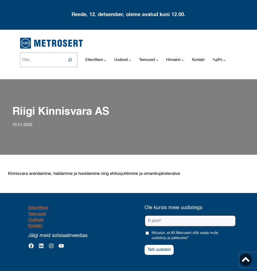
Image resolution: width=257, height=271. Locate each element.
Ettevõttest (38, 208)
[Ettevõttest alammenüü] (105, 60)
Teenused (37, 214)
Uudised (35, 220)
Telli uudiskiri (159, 250)
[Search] (70, 60)
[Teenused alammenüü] (157, 60)
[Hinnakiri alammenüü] (182, 60)
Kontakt (35, 226)
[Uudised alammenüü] (130, 60)
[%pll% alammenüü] (224, 60)
